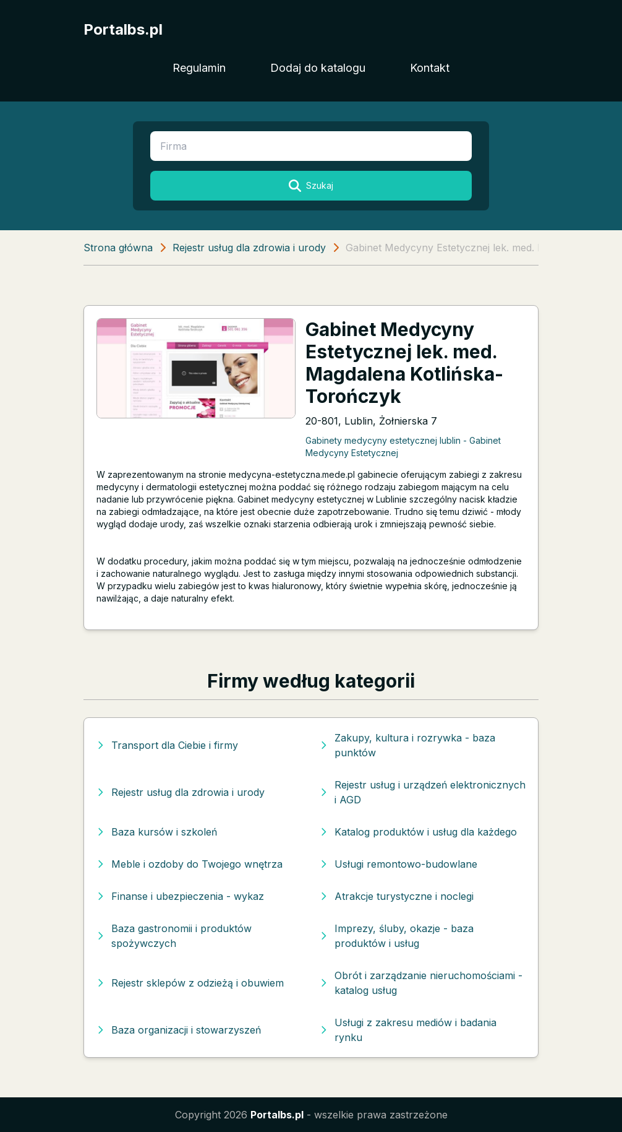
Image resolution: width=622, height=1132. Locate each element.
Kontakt (429, 67)
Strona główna (118, 247)
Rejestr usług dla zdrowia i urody (249, 247)
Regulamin (199, 67)
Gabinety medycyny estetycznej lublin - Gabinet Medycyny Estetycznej (403, 446)
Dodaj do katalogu (317, 67)
